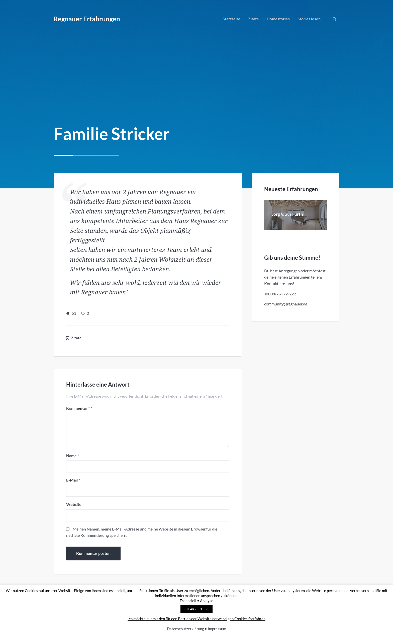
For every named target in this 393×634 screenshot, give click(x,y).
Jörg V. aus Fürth (287, 214)
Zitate (253, 18)
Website (73, 504)
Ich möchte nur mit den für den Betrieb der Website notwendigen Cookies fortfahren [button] (196, 618)
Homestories (278, 18)
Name (72, 455)
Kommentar (78, 408)
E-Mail (73, 480)
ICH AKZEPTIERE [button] (196, 609)
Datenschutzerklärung (185, 628)
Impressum (217, 628)
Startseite (231, 18)
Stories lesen (309, 18)
